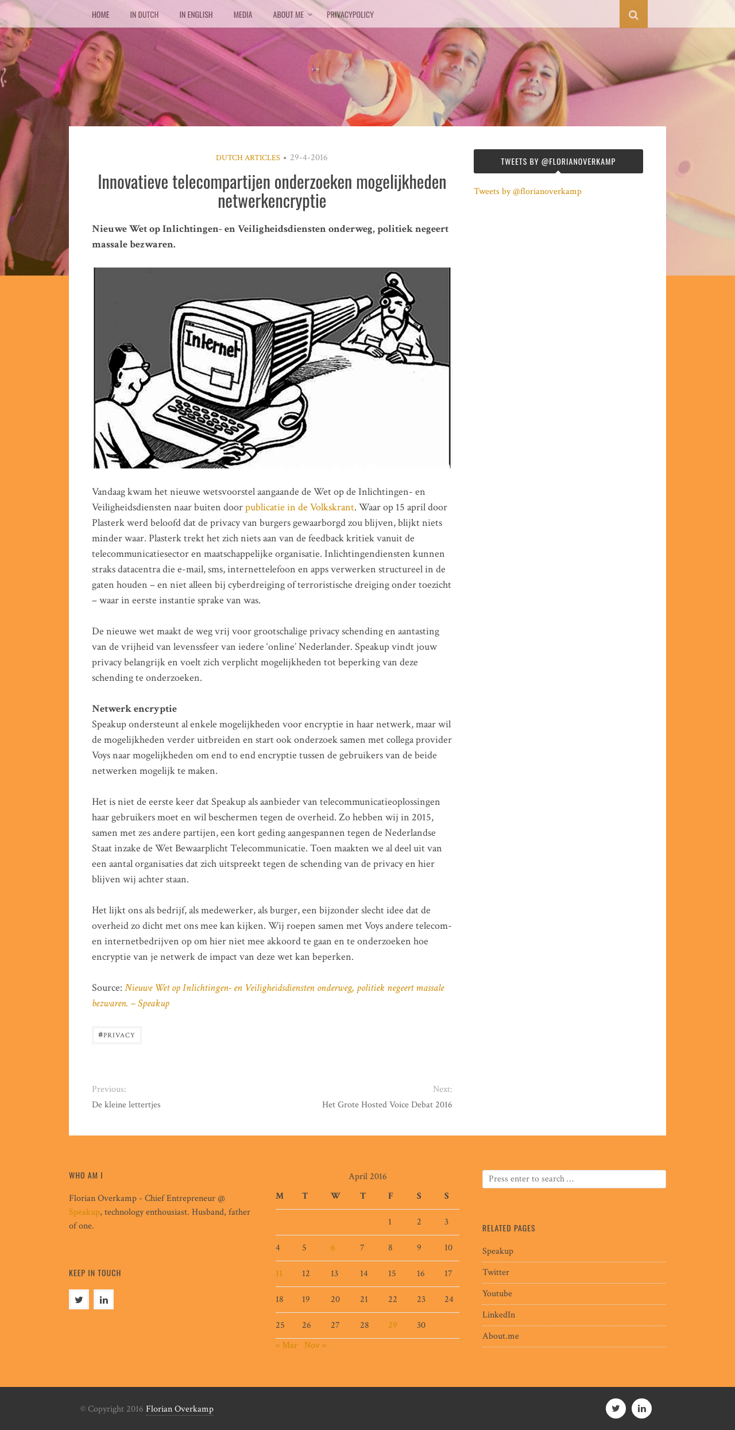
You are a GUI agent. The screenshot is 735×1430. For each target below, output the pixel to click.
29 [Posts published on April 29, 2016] (392, 1325)
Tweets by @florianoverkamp (528, 191)
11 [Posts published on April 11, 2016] (279, 1274)
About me (288, 14)
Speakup (84, 1212)
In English (195, 14)
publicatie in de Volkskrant (299, 507)
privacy (117, 1034)
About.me (500, 1336)
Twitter (495, 1272)
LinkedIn (498, 1315)
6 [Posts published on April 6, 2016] (333, 1248)
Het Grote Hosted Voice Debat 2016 (387, 1105)
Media (243, 14)
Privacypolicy (350, 14)
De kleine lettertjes (126, 1105)
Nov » (315, 1345)
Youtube (497, 1294)
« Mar (286, 1345)
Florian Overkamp (180, 1409)
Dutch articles (248, 158)
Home (100, 14)
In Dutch (144, 14)
